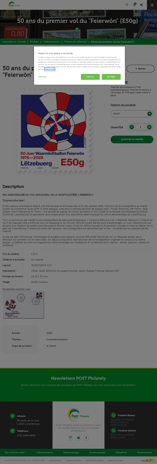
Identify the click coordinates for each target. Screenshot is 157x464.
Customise (42, 77)
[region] (79, 65)
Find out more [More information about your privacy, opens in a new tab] (50, 69)
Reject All (90, 77)
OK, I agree (111, 77)
